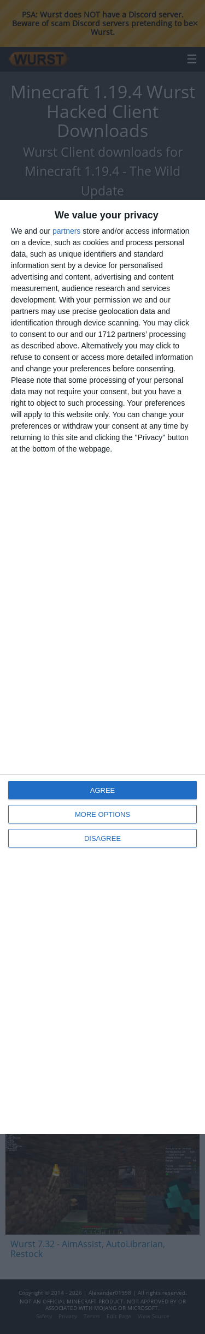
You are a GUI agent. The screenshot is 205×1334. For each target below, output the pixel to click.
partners (66, 231)
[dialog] (102, 667)
